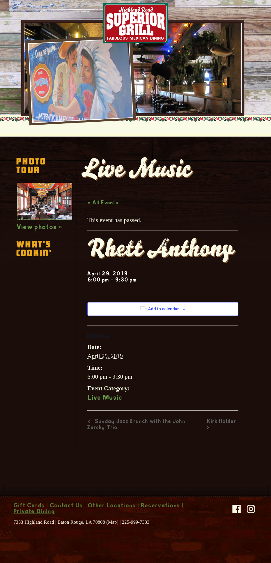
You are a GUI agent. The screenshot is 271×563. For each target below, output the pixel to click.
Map (112, 522)
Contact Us (66, 506)
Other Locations (112, 506)
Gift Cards (29, 506)
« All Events (103, 203)
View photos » (40, 228)
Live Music (105, 398)
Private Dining (34, 512)
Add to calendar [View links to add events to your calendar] (163, 309)
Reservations (160, 506)
